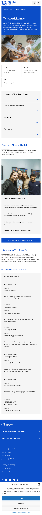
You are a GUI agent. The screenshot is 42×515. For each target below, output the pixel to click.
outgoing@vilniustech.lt (12, 363)
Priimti (21, 498)
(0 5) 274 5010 (5, 456)
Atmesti (21, 503)
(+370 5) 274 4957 (10, 357)
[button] (39, 484)
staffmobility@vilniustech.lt (13, 336)
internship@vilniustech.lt (12, 386)
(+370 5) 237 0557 (10, 284)
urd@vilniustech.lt (10, 291)
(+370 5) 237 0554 (10, 404)
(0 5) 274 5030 (6, 469)
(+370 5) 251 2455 (10, 402)
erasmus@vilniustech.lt (12, 313)
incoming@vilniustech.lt (12, 410)
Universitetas (7, 9)
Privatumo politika (25, 512)
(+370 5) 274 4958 (10, 354)
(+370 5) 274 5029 (10, 307)
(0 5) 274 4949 (6, 453)
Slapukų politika (15, 512)
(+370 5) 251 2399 (10, 330)
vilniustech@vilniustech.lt (9, 472)
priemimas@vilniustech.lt (9, 459)
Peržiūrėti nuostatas (21, 508)
